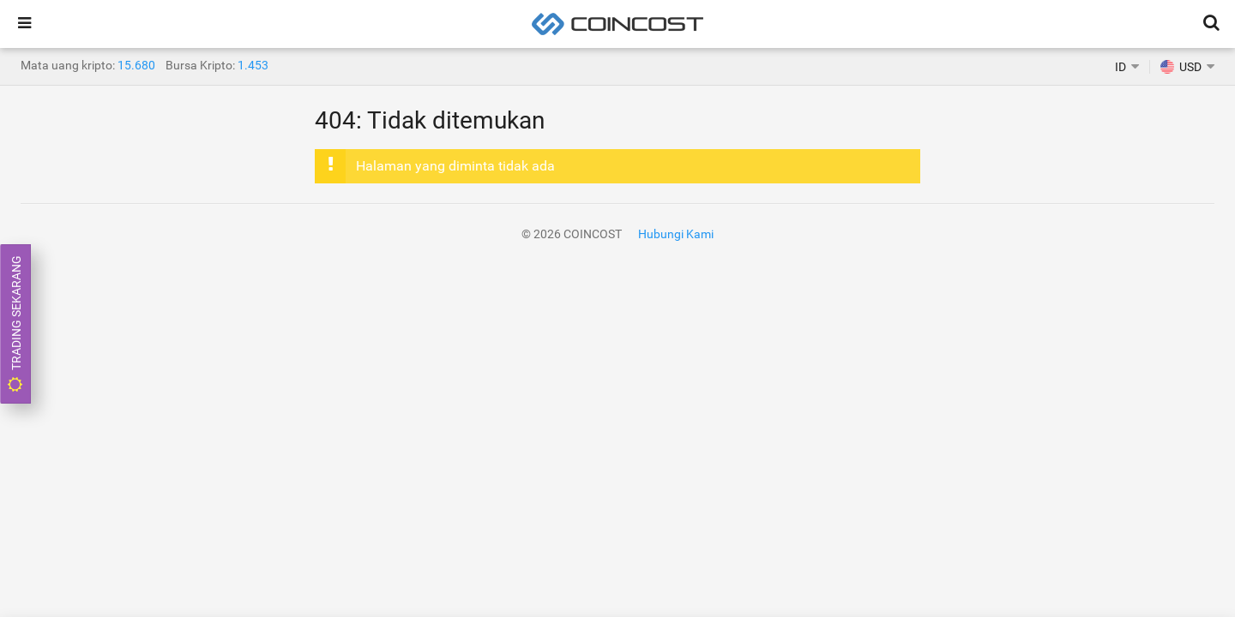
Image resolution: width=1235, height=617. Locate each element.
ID (1120, 67)
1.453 (253, 65)
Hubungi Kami (676, 234)
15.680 (136, 65)
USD (1181, 67)
